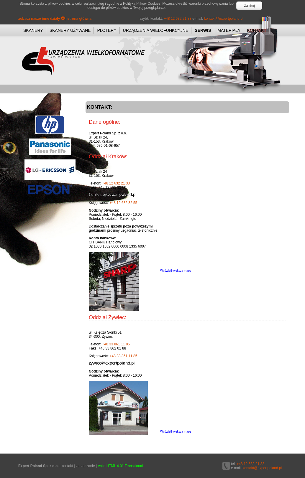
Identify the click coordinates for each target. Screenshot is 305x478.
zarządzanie (85, 466)
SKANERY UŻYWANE (70, 30)
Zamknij (249, 6)
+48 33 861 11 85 (116, 344)
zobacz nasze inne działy (41, 19)
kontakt (67, 466)
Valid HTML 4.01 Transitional (120, 466)
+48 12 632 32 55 (123, 203)
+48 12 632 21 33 (177, 19)
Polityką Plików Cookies (141, 3)
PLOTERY (106, 30)
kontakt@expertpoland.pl (223, 19)
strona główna (79, 19)
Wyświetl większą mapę (175, 270)
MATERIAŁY (228, 30)
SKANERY (33, 30)
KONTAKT (256, 30)
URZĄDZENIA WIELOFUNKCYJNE (155, 30)
